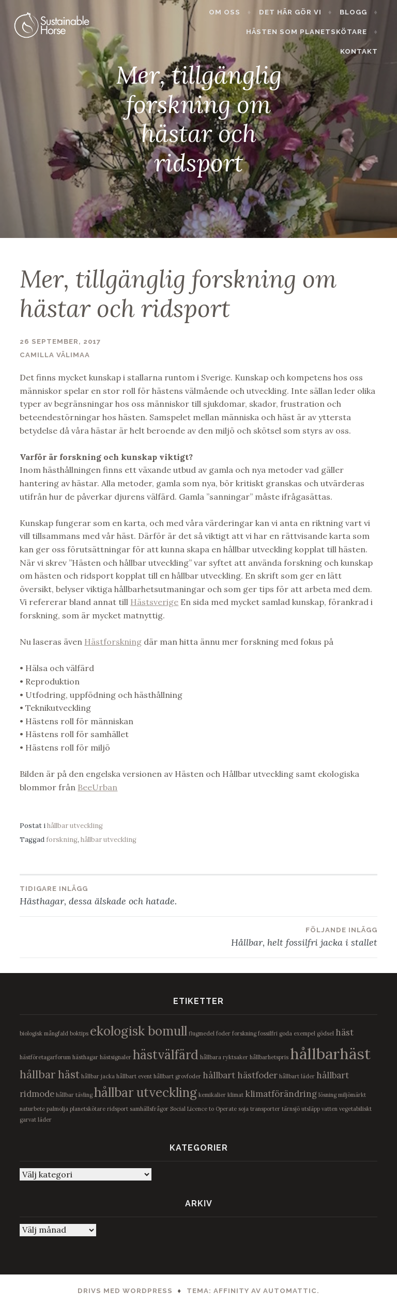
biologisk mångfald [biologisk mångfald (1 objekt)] (44, 1033)
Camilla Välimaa (55, 355)
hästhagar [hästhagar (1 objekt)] (85, 1057)
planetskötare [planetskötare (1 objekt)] (87, 1108)
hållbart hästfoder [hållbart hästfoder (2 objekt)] (240, 1075)
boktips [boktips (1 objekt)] (79, 1033)
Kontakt (365, 32)
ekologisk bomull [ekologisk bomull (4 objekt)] (138, 1031)
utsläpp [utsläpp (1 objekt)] (310, 1108)
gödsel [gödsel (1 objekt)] (325, 1033)
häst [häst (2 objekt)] (344, 1032)
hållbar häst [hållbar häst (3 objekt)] (50, 1074)
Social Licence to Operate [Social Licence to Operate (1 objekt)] (203, 1108)
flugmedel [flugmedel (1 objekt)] (202, 1033)
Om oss (231, 12)
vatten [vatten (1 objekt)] (330, 1108)
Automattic (290, 1291)
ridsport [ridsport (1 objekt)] (117, 1108)
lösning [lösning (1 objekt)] (327, 1094)
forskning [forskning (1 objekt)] (244, 1033)
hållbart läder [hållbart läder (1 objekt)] (297, 1076)
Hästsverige (154, 602)
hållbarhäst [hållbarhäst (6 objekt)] (330, 1053)
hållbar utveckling (75, 825)
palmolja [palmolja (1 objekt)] (57, 1108)
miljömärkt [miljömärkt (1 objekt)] (352, 1094)
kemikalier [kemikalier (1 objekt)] (212, 1094)
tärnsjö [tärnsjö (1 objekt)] (291, 1108)
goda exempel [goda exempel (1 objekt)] (297, 1033)
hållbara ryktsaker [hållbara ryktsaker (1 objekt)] (224, 1057)
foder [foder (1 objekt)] (223, 1033)
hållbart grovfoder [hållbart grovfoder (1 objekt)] (177, 1076)
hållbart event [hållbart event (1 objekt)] (134, 1076)
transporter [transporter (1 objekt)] (265, 1108)
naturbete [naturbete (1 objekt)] (32, 1108)
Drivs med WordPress (125, 1291)
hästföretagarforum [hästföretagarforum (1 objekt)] (45, 1057)
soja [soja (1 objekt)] (243, 1108)
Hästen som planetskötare (267, 32)
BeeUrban (97, 787)
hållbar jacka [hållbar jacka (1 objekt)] (98, 1076)
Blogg (359, 12)
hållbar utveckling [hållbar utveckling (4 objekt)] (145, 1093)
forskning (62, 839)
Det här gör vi (296, 12)
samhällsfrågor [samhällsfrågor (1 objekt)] (149, 1108)
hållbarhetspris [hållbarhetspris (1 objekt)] (269, 1057)
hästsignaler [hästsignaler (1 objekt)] (115, 1057)
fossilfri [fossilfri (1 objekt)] (268, 1033)
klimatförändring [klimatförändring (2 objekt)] (281, 1093)
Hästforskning (113, 641)
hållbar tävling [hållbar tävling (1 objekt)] (74, 1094)
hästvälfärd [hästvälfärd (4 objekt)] (165, 1055)
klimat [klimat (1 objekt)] (235, 1094)
